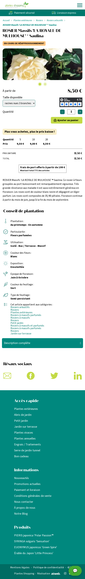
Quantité (8, 112)
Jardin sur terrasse (21, 333)
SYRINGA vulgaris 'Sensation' (31, 541)
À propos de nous (24, 508)
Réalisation (49, 573)
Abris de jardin (23, 415)
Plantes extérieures (22, 20)
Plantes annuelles (25, 439)
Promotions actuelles (27, 484)
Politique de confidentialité (48, 567)
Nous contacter (23, 502)
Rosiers (39, 20)
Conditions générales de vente (32, 496)
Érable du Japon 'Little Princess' (33, 553)
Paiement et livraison (27, 490)
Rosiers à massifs (20, 317)
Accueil (6, 20)
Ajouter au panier (67, 120)
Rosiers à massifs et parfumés (27, 325)
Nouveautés (21, 478)
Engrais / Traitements (27, 444)
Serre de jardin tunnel (27, 450)
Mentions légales (20, 567)
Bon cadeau (21, 456)
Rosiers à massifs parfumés (26, 315)
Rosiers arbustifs (55, 20)
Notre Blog (21, 514)
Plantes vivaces (23, 433)
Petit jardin (17, 323)
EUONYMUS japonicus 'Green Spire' (35, 547)
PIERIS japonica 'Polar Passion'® (33, 535)
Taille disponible (12, 97)
